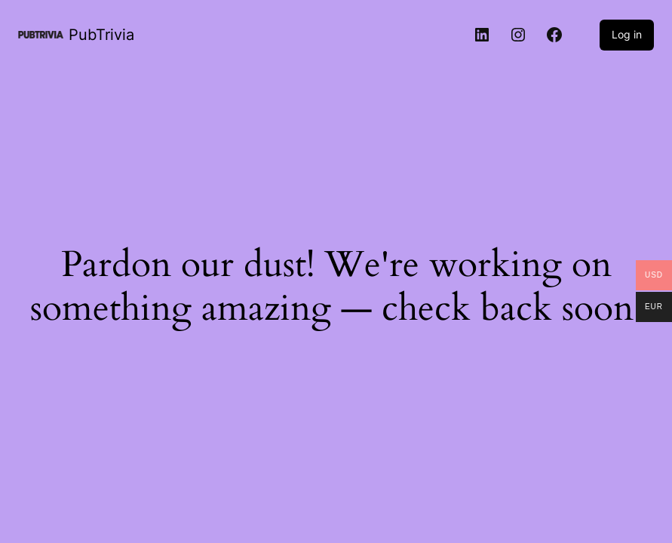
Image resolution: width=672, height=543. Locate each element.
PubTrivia (101, 35)
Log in (627, 34)
